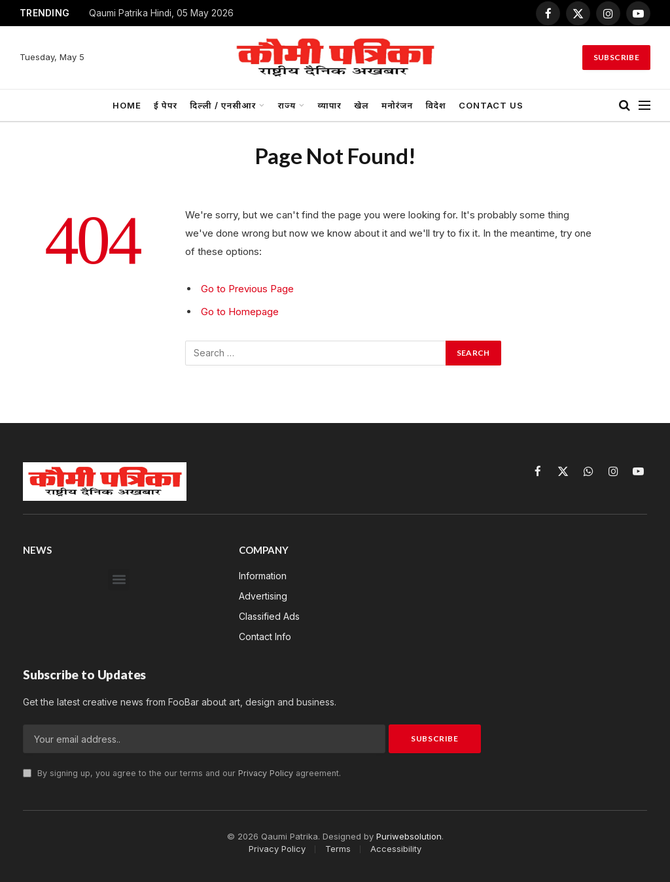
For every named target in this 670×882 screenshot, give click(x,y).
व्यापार (330, 105)
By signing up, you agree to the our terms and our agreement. (182, 773)
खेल (361, 105)
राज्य (287, 105)
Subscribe (616, 57)
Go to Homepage (240, 311)
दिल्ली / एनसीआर (223, 105)
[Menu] (644, 105)
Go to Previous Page (247, 288)
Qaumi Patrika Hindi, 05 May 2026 (161, 13)
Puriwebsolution (409, 836)
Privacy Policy (265, 773)
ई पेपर (165, 105)
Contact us (491, 105)
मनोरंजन (397, 105)
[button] (119, 579)
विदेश (435, 105)
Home (127, 105)
